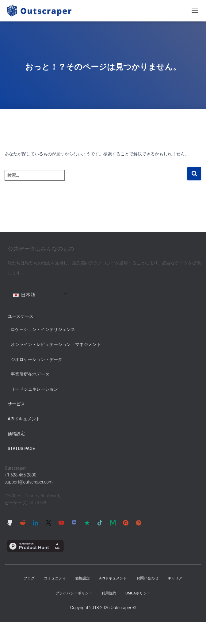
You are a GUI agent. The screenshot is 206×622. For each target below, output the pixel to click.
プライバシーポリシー (73, 593)
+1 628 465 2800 (20, 474)
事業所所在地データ (30, 374)
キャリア (175, 578)
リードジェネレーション (34, 389)
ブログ (29, 578)
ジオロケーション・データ (36, 359)
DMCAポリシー (138, 593)
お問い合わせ (147, 578)
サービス (16, 403)
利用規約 (108, 593)
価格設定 (16, 433)
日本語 (24, 295)
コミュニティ (55, 578)
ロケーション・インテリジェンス (43, 329)
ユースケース (20, 316)
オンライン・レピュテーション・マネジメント (56, 344)
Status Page (21, 448)
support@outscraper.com (28, 482)
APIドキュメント (24, 418)
